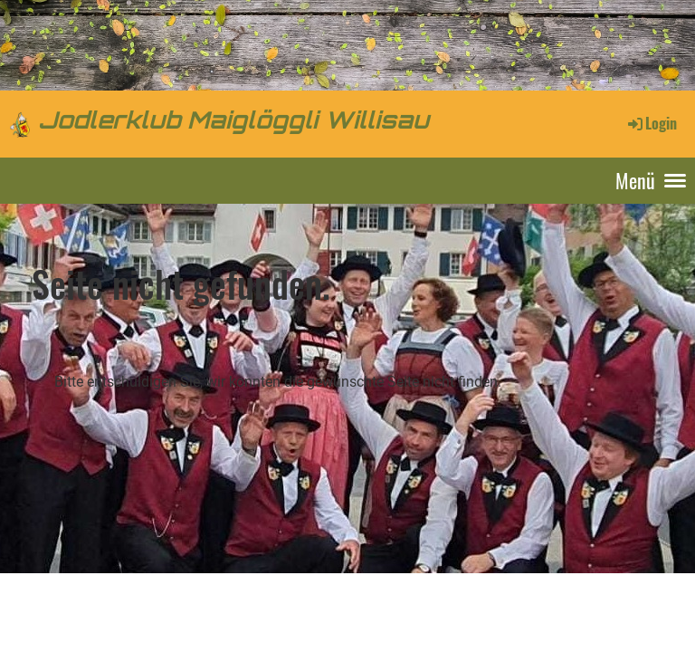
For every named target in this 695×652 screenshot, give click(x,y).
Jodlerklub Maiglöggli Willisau (234, 122)
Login (651, 123)
